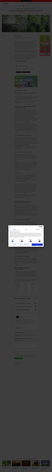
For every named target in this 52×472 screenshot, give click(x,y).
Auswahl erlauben (25, 244)
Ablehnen (14, 244)
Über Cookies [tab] (38, 229)
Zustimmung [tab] (14, 229)
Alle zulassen (37, 244)
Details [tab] (26, 229)
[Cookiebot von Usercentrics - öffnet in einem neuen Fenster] (39, 226)
